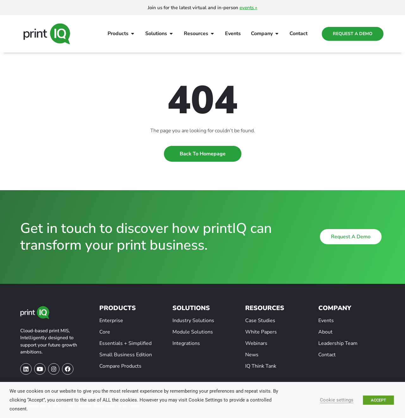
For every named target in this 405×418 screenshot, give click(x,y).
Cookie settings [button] (336, 400)
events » (248, 7)
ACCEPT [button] (378, 400)
